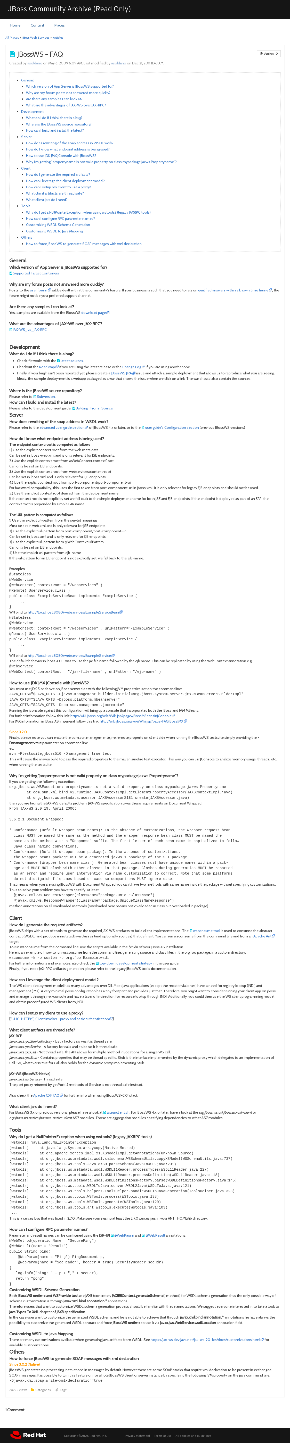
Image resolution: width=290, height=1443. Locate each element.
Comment (15, 1410)
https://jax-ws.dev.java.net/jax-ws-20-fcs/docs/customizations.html (205, 1339)
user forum (38, 290)
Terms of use (163, 1436)
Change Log (131, 367)
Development (32, 111)
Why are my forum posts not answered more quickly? (68, 92)
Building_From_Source (94, 408)
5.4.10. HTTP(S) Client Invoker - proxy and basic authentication (59, 1019)
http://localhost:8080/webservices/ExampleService (69, 655)
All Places (12, 37)
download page (93, 312)
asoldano (34, 63)
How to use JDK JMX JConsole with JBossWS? (61, 155)
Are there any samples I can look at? (54, 99)
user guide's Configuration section (172, 427)
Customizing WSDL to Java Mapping (54, 231)
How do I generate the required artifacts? (58, 174)
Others (26, 237)
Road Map (47, 367)
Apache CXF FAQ (46, 1095)
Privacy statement (137, 1436)
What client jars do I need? (47, 199)
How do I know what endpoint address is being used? (68, 149)
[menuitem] (15, 25)
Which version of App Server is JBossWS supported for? (70, 86)
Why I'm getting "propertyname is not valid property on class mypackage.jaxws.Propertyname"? (101, 162)
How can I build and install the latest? (55, 130)
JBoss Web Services (35, 37)
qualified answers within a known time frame (233, 290)
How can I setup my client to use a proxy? (58, 187)
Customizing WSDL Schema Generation (58, 224)
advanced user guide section (62, 427)
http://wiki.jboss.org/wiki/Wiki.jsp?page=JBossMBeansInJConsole (121, 716)
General (27, 80)
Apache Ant (262, 936)
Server (26, 137)
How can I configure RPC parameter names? (60, 218)
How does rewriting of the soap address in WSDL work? (70, 143)
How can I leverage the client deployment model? (65, 181)
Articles (58, 37)
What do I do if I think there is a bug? (54, 117)
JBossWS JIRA (121, 373)
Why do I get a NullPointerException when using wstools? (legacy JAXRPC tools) (88, 212)
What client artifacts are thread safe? (55, 193)
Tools (25, 206)
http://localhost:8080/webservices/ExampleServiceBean (73, 612)
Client (25, 168)
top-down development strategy (125, 963)
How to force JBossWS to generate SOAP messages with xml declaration (84, 243)
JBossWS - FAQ (40, 54)
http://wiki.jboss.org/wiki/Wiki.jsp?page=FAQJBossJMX (141, 721)
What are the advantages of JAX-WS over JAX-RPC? (66, 105)
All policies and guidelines (193, 1436)
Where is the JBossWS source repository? (59, 124)
